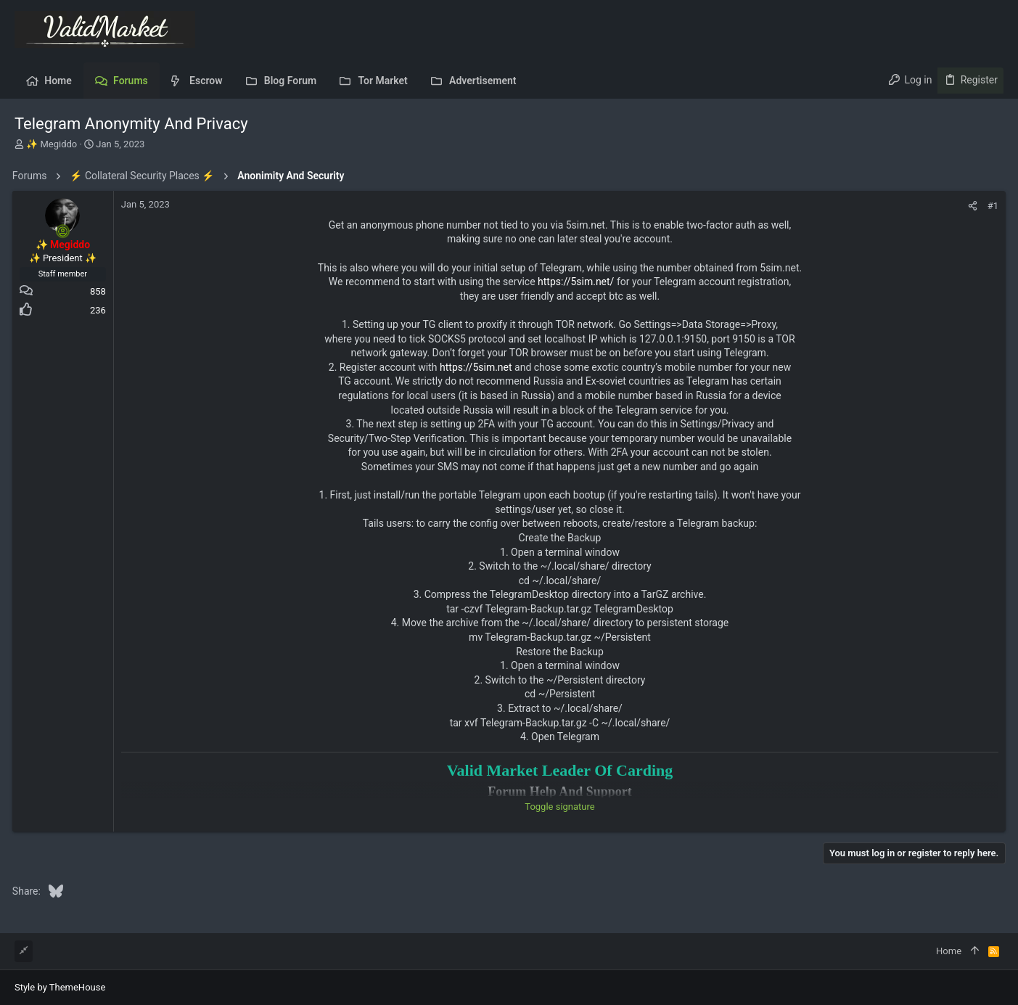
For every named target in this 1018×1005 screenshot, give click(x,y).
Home (948, 950)
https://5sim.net (476, 367)
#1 (990, 205)
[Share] (970, 206)
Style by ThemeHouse (60, 987)
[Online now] (65, 231)
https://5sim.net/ (576, 281)
